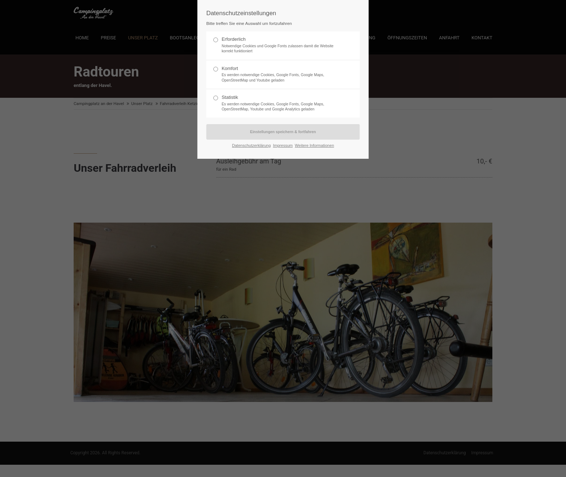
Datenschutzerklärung (251, 145)
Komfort (280, 74)
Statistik (280, 103)
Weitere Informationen (314, 145)
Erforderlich (280, 45)
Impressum (283, 145)
